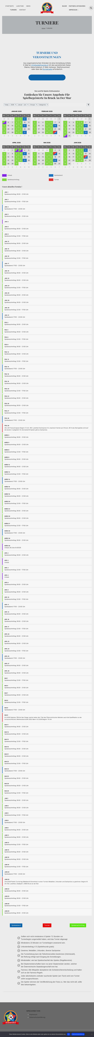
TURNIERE (13, 10)
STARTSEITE (9, 6)
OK (68, 1034)
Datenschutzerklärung (37, 1017)
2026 (12, 109)
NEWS (28, 6)
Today (6, 109)
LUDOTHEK (20, 6)
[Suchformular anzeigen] (91, 8)
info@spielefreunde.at (40, 67)
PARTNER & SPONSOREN (77, 6)
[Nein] (92, 1034)
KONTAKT (22, 10)
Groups (32, 109)
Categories (42, 109)
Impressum (33, 1014)
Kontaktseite (47, 71)
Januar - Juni (22, 109)
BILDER (64, 6)
